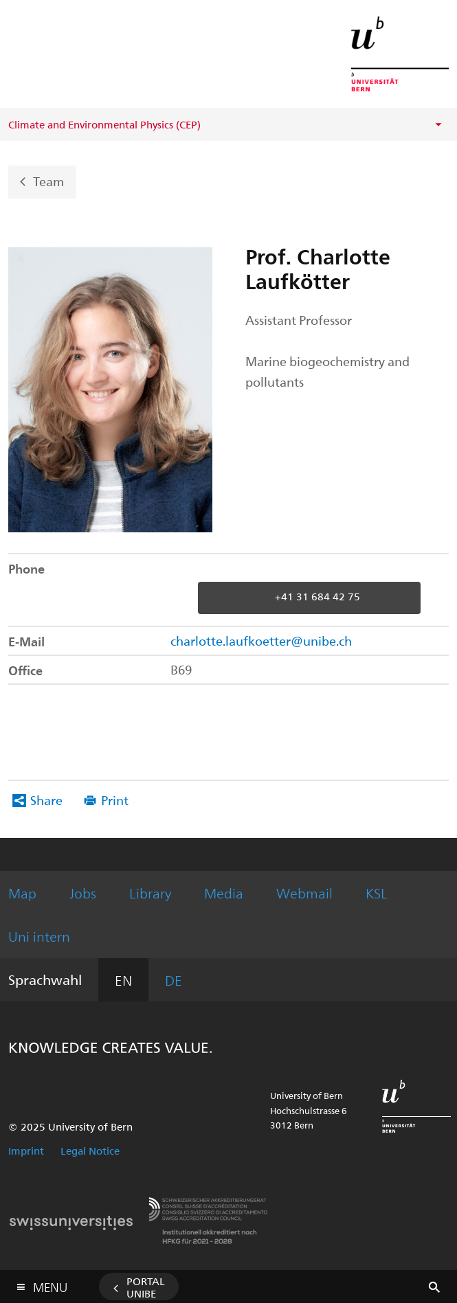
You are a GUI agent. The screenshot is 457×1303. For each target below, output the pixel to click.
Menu (50, 1284)
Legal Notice (90, 1150)
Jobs (82, 892)
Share (46, 799)
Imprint (26, 1150)
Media (223, 892)
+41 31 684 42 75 (317, 597)
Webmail (304, 892)
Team (48, 180)
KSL (377, 892)
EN (123, 980)
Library (150, 892)
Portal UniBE (145, 1287)
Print (115, 799)
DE (173, 980)
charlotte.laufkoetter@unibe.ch (261, 640)
